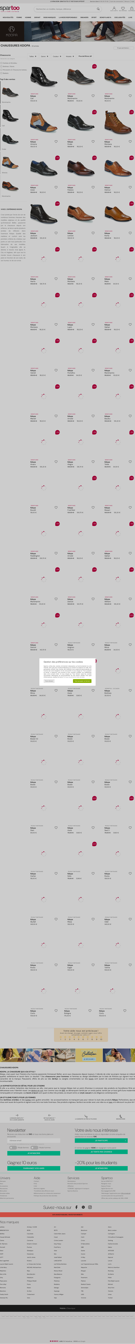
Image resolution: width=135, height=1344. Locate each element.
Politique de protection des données (73, 677)
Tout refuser (49, 681)
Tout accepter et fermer (82, 681)
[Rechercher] (98, 9)
